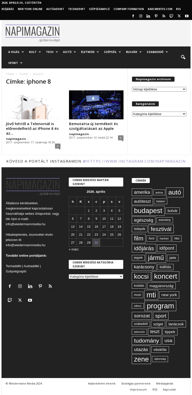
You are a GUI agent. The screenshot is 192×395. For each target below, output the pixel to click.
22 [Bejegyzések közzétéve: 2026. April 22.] (88, 234)
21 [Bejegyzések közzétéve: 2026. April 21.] (80, 234)
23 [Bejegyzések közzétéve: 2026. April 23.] (96, 234)
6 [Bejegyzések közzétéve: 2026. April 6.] (73, 218)
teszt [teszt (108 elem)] (155, 331)
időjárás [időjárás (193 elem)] (144, 248)
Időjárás (8, 9)
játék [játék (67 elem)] (172, 258)
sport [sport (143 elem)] (160, 316)
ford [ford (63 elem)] (151, 238)
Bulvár (134, 51)
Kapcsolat (169, 389)
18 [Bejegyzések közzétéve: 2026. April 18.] (112, 226)
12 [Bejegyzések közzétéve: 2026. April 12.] (119, 218)
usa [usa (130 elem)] (168, 340)
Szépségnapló (99, 9)
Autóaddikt (31, 266)
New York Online (30, 9)
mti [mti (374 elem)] (151, 295)
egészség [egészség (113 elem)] (143, 220)
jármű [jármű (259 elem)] (156, 257)
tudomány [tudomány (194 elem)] (146, 340)
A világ (16, 51)
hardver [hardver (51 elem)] (164, 238)
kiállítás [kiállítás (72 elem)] (165, 267)
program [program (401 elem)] (160, 306)
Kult (35, 51)
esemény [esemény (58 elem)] (165, 220)
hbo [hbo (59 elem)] (176, 238)
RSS (178, 9)
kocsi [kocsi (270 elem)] (141, 276)
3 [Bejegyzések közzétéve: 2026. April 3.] (104, 210)
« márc (74, 249)
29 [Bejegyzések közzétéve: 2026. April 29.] (88, 242)
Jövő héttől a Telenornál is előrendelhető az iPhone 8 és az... (32, 128)
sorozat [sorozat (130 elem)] (142, 315)
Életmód (90, 51)
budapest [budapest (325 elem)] (148, 210)
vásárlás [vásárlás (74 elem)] (160, 350)
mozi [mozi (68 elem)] (137, 295)
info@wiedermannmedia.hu (25, 224)
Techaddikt (13, 266)
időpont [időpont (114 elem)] (167, 248)
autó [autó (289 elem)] (174, 192)
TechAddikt (76, 9)
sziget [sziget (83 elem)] (158, 324)
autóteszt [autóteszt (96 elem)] (142, 201)
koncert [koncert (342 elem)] (165, 276)
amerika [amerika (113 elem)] (142, 192)
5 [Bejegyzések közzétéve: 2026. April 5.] (119, 210)
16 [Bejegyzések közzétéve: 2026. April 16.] (96, 226)
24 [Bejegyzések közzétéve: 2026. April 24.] (104, 234)
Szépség (112, 51)
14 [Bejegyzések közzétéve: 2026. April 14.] (80, 226)
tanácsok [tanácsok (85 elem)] (176, 324)
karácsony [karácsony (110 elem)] (144, 266)
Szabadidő (157, 51)
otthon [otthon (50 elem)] (138, 305)
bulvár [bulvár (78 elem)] (173, 211)
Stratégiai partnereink (135, 383)
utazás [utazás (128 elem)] (141, 349)
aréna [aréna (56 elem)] (159, 192)
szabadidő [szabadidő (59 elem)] (141, 324)
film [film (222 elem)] (138, 238)
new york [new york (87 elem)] (169, 295)
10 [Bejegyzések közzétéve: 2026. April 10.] (104, 218)
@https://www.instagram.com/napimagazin (134, 161)
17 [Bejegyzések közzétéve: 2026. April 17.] (104, 226)
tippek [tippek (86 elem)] (170, 332)
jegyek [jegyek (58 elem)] (138, 257)
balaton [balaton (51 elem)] (160, 201)
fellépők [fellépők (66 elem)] (139, 229)
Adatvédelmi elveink (102, 383)
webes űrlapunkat (37, 213)
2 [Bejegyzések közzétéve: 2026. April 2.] (96, 210)
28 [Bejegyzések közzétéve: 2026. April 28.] (80, 242)
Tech (52, 51)
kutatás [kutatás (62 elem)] (139, 285)
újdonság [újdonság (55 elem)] (160, 358)
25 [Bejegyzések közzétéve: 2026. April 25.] (112, 234)
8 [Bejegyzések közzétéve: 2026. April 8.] (89, 218)
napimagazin (16, 139)
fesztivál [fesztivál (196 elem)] (161, 229)
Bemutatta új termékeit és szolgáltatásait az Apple (93, 126)
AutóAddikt (55, 9)
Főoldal (10, 74)
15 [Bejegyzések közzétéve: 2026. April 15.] (88, 226)
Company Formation (129, 9)
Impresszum (138, 389)
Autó (69, 51)
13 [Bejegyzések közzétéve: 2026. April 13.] (72, 226)
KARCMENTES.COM (160, 9)
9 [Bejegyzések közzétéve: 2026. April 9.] (96, 218)
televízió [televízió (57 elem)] (139, 331)
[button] (183, 57)
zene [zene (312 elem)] (141, 359)
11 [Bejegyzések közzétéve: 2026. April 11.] (112, 218)
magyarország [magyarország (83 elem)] (161, 286)
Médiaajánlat (164, 383)
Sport (15, 62)
